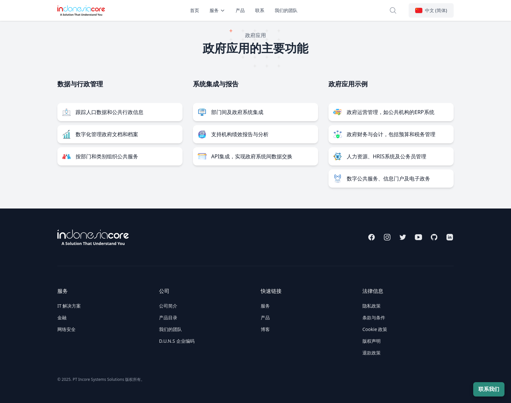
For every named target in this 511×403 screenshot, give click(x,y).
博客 (265, 329)
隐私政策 (371, 306)
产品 (240, 10)
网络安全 (66, 329)
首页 (194, 10)
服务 (217, 10)
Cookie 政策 (374, 329)
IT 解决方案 (69, 306)
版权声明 (371, 341)
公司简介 (168, 306)
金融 (61, 317)
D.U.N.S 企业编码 (177, 341)
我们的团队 (286, 10)
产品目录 (168, 317)
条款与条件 (373, 317)
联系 (259, 10)
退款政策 (371, 353)
